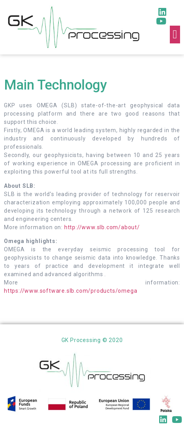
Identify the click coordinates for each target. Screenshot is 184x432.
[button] (175, 34)
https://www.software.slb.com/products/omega (70, 291)
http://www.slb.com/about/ (102, 227)
